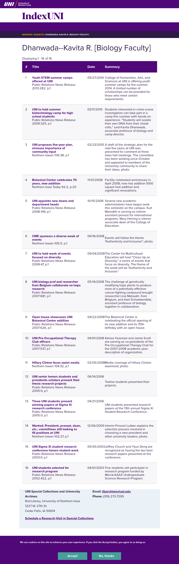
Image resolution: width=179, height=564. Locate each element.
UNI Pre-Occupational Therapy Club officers (54, 340)
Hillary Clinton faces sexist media (55, 363)
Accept (72, 556)
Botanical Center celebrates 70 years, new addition (54, 181)
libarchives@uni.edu (116, 492)
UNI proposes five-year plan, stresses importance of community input (52, 148)
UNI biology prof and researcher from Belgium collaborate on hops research (56, 285)
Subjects (39, 34)
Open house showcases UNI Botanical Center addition (52, 319)
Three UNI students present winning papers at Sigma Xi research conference (52, 404)
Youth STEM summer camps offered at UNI (52, 79)
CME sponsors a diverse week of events (55, 238)
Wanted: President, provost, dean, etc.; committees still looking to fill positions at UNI (56, 429)
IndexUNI (43, 15)
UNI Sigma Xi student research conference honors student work (55, 448)
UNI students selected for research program (50, 469)
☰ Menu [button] (29, 26)
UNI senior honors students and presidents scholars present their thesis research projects (56, 380)
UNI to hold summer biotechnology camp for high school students (52, 113)
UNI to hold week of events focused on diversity (51, 255)
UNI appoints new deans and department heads (53, 202)
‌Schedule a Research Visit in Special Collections (59, 518)
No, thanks (106, 556)
